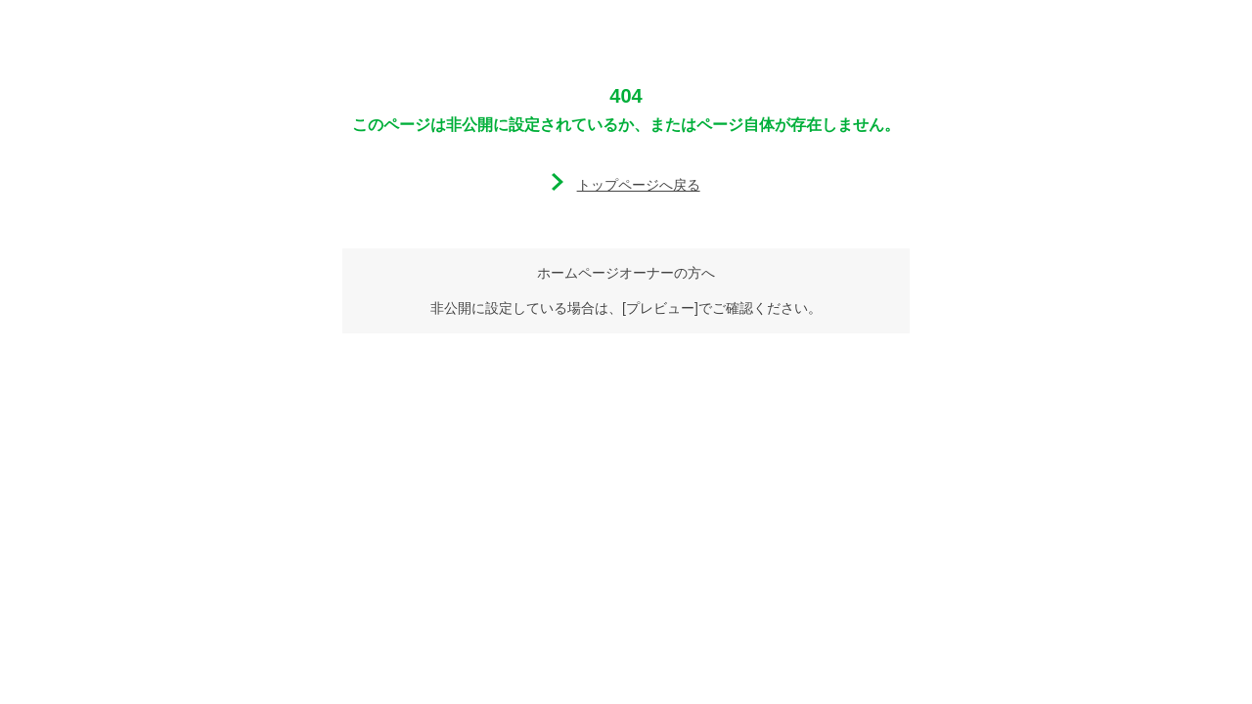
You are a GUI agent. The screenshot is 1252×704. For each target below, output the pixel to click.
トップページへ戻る (638, 185)
